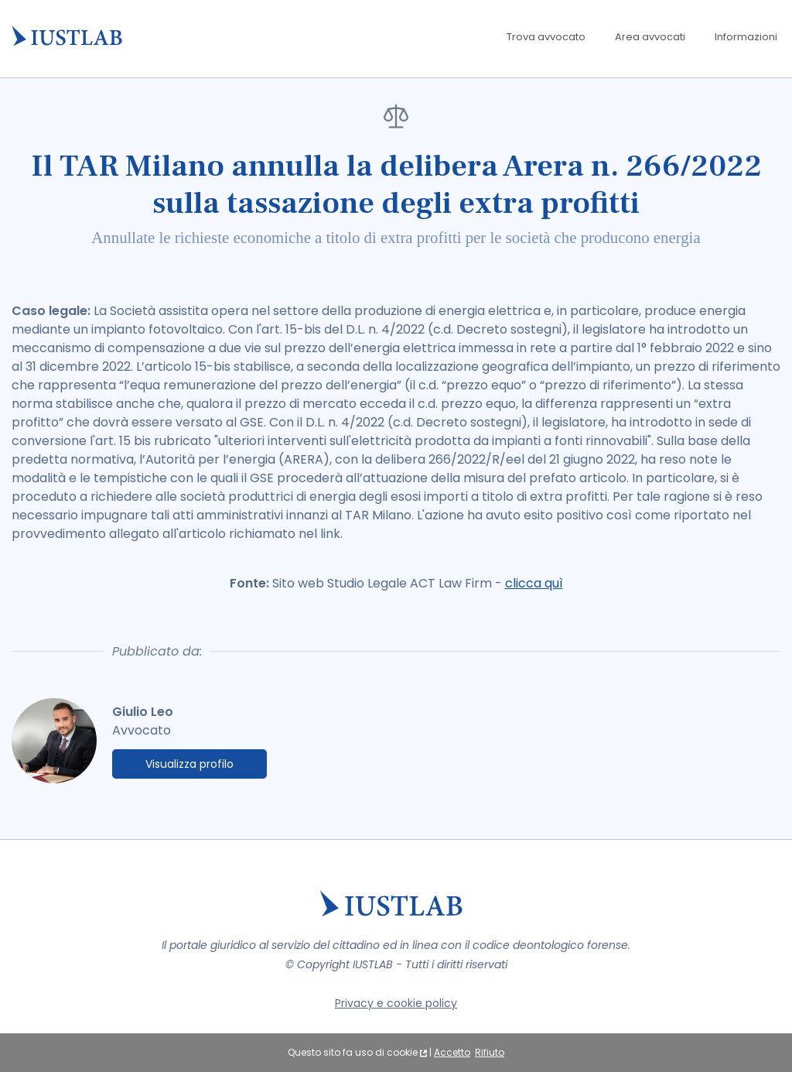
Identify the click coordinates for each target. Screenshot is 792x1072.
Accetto (452, 1052)
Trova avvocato (546, 36)
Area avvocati (650, 36)
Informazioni (746, 36)
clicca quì (534, 583)
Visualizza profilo (189, 764)
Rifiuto (489, 1052)
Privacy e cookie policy (396, 1003)
